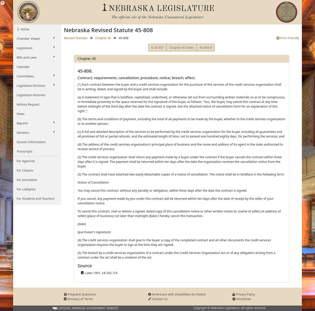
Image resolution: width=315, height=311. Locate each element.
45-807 (157, 48)
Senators (36, 132)
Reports (36, 123)
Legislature (36, 48)
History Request (28, 104)
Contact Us (158, 299)
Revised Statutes (76, 38)
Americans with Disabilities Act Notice (177, 294)
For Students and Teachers (36, 198)
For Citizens (25, 170)
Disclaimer (241, 299)
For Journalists (27, 180)
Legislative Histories (31, 95)
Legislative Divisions (36, 85)
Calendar (23, 67)
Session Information (31, 142)
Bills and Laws (36, 57)
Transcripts (24, 151)
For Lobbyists (26, 189)
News (20, 114)
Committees (36, 76)
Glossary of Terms (78, 299)
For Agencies (26, 161)
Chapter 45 (103, 38)
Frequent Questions (80, 294)
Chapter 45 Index (181, 47)
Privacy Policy (243, 294)
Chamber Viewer (36, 38)
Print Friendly (287, 38)
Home (24, 29)
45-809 (205, 48)
